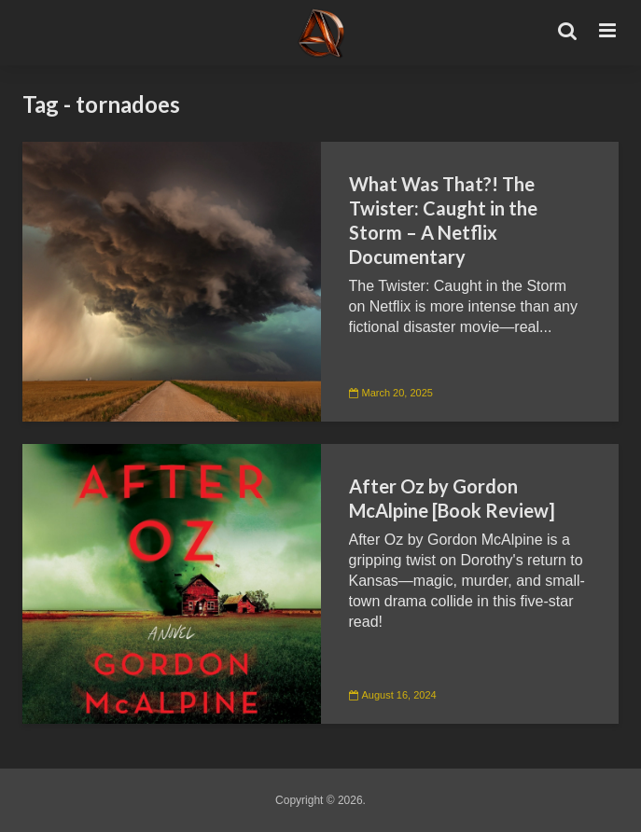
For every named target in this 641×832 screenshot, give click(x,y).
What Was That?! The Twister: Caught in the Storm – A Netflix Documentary (443, 220)
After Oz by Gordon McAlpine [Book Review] (452, 498)
